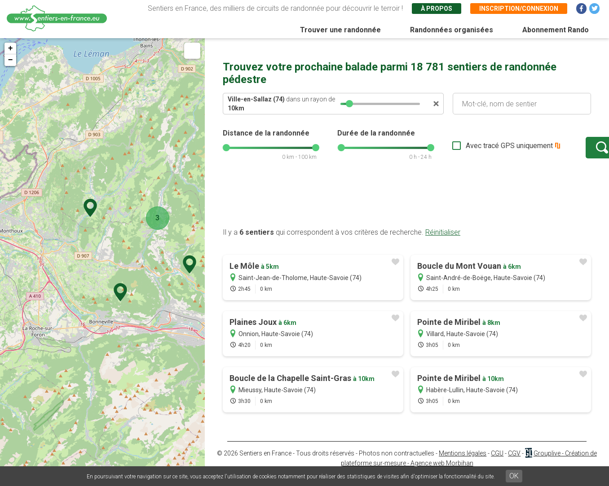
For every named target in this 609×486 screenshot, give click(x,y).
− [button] (10, 60)
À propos (436, 8)
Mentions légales (462, 462)
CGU (497, 462)
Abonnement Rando (555, 30)
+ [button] (10, 48)
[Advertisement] (407, 208)
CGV (514, 462)
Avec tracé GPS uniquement (481, 150)
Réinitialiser (442, 241)
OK (514, 476)
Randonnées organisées (451, 30)
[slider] (349, 103)
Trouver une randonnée (340, 30)
